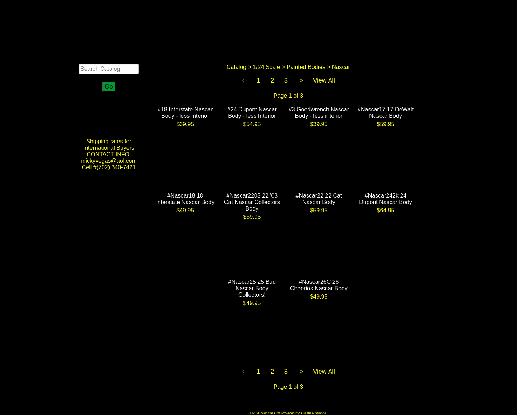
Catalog (236, 67)
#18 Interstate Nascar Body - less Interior (185, 112)
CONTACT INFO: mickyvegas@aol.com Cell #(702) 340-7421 (109, 160)
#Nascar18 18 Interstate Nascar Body (185, 199)
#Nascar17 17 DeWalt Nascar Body (386, 112)
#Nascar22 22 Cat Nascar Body (318, 199)
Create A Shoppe (313, 413)
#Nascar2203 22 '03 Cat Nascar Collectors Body (252, 202)
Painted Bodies (306, 67)
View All (324, 80)
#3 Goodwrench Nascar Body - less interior (319, 112)
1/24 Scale (266, 67)
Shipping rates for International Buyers (108, 144)
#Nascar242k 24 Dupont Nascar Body (385, 199)
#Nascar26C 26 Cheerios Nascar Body (319, 285)
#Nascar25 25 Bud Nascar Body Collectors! (252, 288)
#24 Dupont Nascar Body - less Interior (252, 112)
